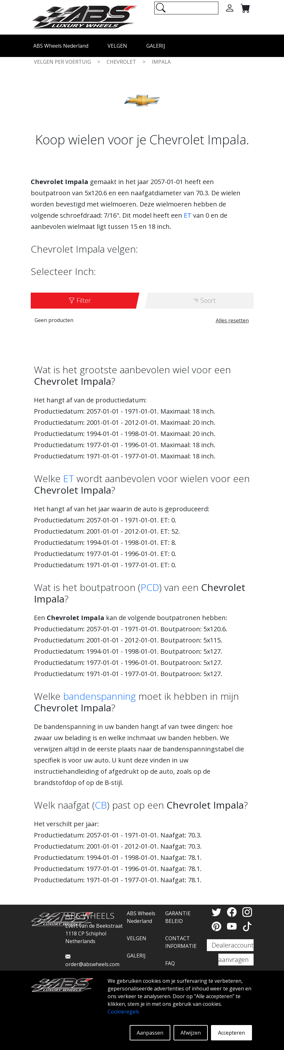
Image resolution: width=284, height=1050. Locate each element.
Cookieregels (123, 1011)
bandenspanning (99, 696)
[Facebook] (233, 912)
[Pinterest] (217, 926)
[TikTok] (247, 926)
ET (187, 215)
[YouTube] (233, 926)
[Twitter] (217, 912)
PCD (150, 587)
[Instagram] (247, 912)
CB (101, 805)
